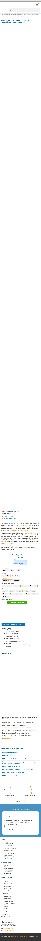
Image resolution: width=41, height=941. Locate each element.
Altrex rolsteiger (8, 852)
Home (2, 14)
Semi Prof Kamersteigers (10, 848)
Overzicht (6, 14)
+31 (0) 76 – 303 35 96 (8, 930)
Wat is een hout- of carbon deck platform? (14, 759)
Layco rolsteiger (8, 855)
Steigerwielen (7, 866)
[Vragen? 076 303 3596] (20, 799)
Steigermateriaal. (7, 738)
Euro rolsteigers (8, 845)
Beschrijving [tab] (6, 624)
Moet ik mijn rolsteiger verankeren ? (13, 766)
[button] (20, 752)
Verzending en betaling (9, 903)
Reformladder (7, 886)
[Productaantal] (4, 602)
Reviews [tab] (21, 624)
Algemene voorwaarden (17, 936)
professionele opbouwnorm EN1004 (11, 727)
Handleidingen (7, 896)
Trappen (6, 880)
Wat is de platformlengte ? (10, 755)
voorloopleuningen (23, 525)
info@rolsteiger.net (8, 928)
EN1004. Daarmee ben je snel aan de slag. (19, 530)
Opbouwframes (8, 865)
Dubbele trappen (8, 883)
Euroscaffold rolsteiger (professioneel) (18, 14)
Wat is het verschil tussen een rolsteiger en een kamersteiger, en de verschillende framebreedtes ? (20, 762)
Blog (5, 904)
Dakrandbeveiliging (8, 870)
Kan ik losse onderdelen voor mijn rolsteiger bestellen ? (18, 769)
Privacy (25, 936)
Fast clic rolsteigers (8, 843)
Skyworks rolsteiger (8, 858)
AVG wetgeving (7, 898)
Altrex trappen (7, 890)
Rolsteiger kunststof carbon (10, 856)
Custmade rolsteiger (9, 853)
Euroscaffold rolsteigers (8, 545)
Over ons (6, 906)
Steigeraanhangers (8, 850)
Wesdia (36, 936)
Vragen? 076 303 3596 (20, 801)
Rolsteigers (6, 842)
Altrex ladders (7, 888)
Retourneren (7, 900)
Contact (6, 908)
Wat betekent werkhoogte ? (10, 752)
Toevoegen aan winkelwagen (17, 602)
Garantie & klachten (9, 901)
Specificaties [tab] (14, 624)
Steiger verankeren (8, 868)
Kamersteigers (7, 847)
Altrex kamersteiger (8, 871)
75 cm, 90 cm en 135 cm (32, 533)
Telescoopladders (8, 885)
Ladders (6, 881)
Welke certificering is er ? (10, 775)
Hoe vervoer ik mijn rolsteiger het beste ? (14, 772)
